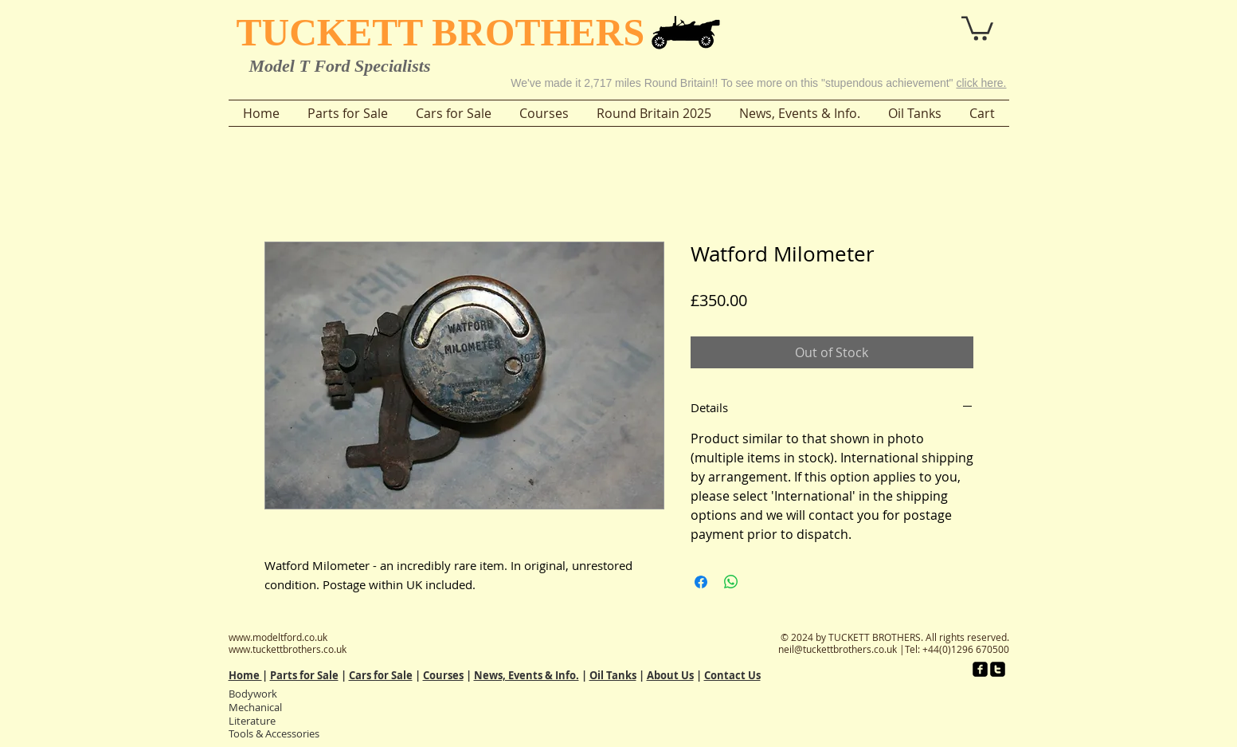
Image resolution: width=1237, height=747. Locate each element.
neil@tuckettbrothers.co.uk (837, 649)
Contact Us (732, 675)
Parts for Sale (304, 675)
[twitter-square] (997, 669)
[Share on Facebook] (700, 582)
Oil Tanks (612, 675)
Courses (443, 675)
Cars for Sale (381, 675)
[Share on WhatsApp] (731, 582)
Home (245, 675)
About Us (670, 675)
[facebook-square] (980, 669)
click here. (981, 83)
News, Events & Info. (526, 675)
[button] (933, 23)
